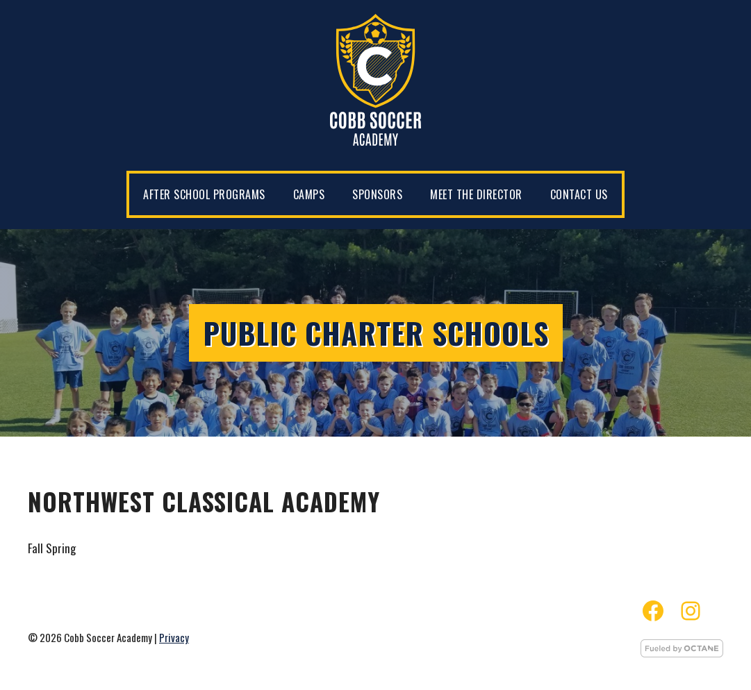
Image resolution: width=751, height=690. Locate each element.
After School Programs (204, 194)
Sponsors (377, 194)
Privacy (174, 637)
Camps (309, 194)
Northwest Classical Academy (204, 501)
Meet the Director (476, 194)
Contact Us (579, 194)
